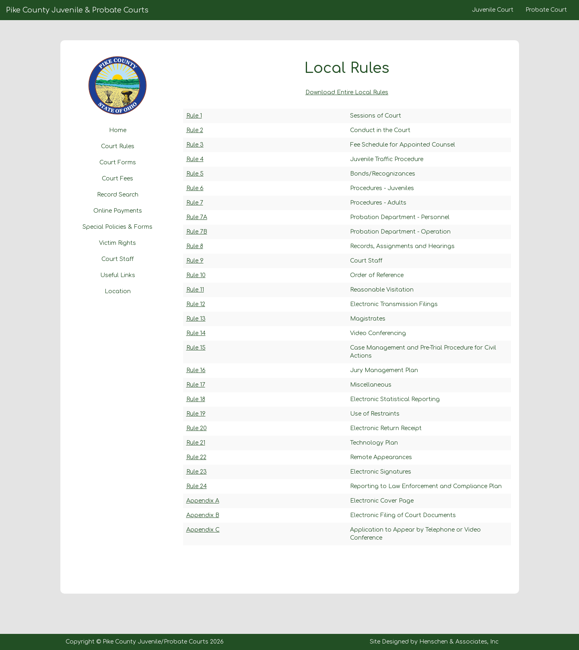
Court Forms (117, 162)
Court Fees (117, 179)
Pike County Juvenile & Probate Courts (77, 10)
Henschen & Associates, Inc (459, 642)
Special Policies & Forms (117, 227)
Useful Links (117, 275)
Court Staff (117, 259)
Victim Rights (117, 243)
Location (118, 291)
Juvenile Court (492, 10)
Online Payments (117, 211)
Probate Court (546, 10)
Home (117, 130)
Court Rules (117, 146)
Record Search (117, 195)
